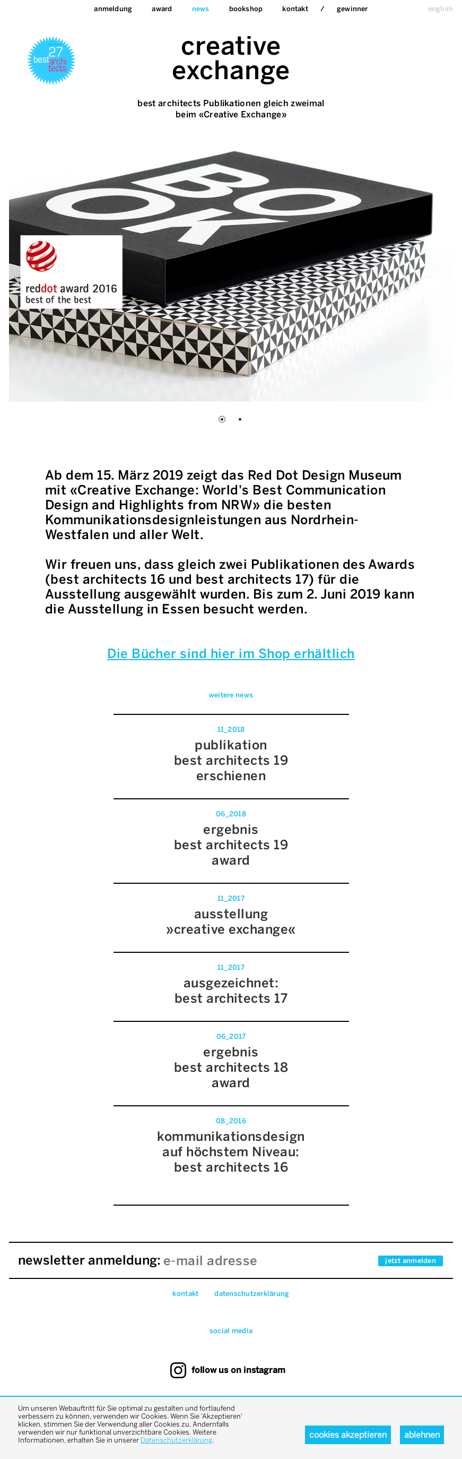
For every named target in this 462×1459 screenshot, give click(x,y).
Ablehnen (422, 1435)
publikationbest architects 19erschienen (231, 760)
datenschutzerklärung (251, 1294)
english (440, 9)
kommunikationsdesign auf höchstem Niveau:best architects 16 (231, 1152)
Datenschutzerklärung (176, 1440)
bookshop (246, 9)
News (201, 9)
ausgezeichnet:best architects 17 (231, 990)
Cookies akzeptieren (348, 1435)
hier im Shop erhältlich (281, 653)
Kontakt (295, 9)
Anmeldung (113, 9)
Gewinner (352, 9)
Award (162, 9)
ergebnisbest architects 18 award (231, 1067)
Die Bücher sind (157, 653)
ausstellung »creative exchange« (230, 921)
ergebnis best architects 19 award (231, 845)
